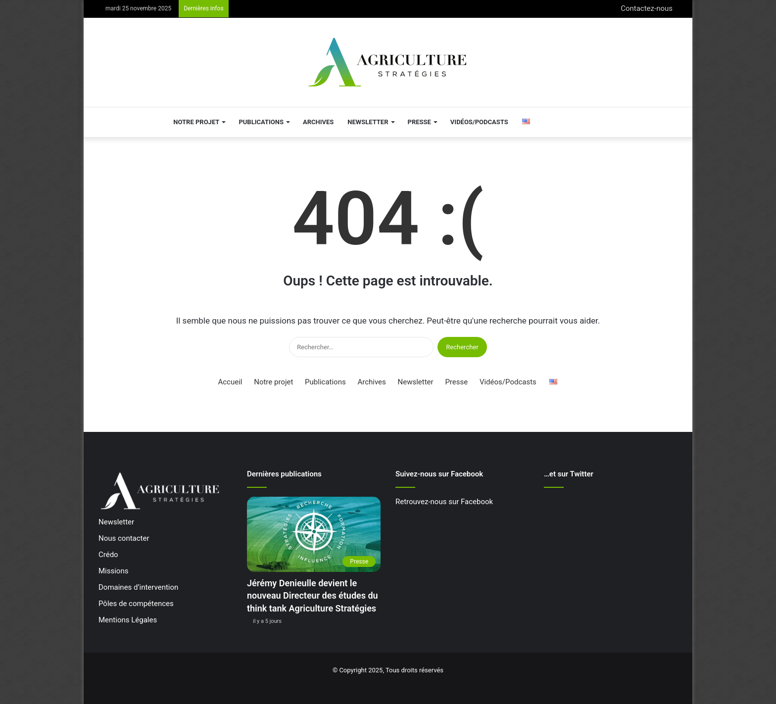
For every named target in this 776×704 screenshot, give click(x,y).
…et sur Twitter (568, 473)
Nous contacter (123, 538)
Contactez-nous (647, 8)
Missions (113, 570)
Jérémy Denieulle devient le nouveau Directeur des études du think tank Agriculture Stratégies (312, 595)
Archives (318, 122)
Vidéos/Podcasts (479, 122)
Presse (419, 122)
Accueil (230, 381)
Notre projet (196, 122)
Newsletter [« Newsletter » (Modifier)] (116, 521)
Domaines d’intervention (138, 587)
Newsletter (367, 122)
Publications (261, 122)
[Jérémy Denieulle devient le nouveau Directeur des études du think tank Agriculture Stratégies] (314, 534)
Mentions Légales (127, 619)
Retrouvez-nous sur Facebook (444, 501)
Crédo (108, 554)
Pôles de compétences (136, 603)
